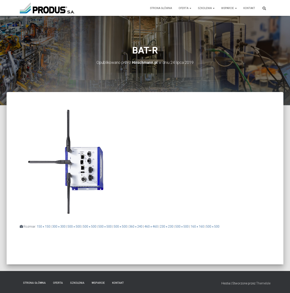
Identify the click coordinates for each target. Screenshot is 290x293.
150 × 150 (43, 226)
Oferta (185, 8)
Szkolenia (206, 8)
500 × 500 (74, 226)
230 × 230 (166, 226)
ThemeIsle (263, 283)
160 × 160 (197, 226)
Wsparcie (229, 8)
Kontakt (249, 8)
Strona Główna (161, 8)
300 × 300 (59, 226)
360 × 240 (135, 226)
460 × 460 (151, 226)
